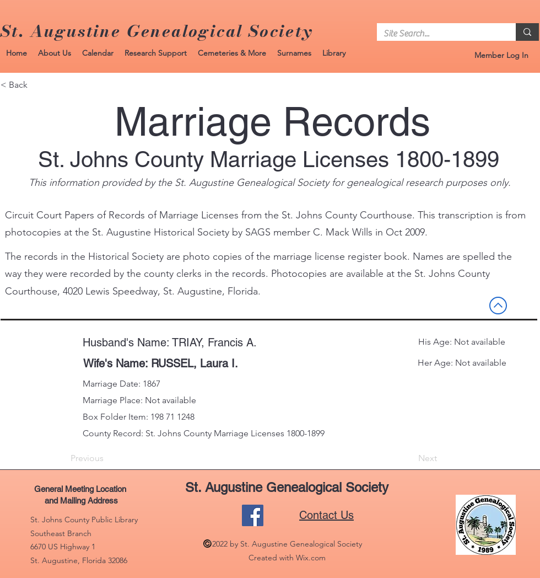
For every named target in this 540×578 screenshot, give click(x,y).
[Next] (409, 458)
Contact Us (326, 515)
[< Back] (37, 85)
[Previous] (107, 458)
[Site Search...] (438, 33)
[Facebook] (252, 515)
